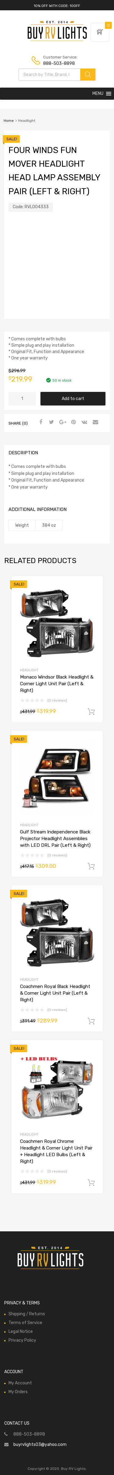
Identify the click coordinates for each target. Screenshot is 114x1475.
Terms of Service (25, 1322)
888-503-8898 (58, 63)
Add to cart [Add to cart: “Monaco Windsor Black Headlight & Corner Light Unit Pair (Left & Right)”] (91, 712)
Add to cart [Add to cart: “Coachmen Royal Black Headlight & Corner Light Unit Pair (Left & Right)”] (91, 1021)
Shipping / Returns (27, 1313)
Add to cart (73, 398)
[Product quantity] (22, 398)
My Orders (18, 1391)
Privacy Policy (22, 1340)
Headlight (29, 670)
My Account (20, 1383)
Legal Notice (21, 1331)
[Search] (87, 74)
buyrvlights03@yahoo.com (40, 1444)
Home (9, 120)
